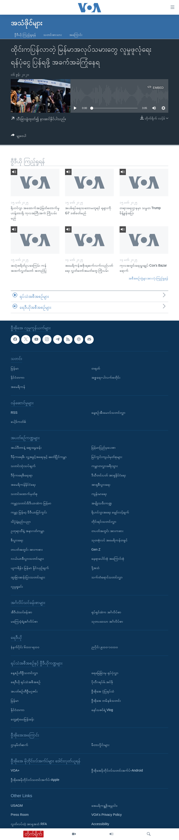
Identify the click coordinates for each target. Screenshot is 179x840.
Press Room (20, 814)
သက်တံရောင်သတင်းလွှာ (107, 577)
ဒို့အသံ (95, 568)
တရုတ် (95, 368)
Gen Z (95, 549)
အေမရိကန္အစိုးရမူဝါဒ (104, 805)
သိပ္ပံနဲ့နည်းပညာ (21, 521)
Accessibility (100, 824)
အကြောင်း (75, 35)
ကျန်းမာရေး (99, 494)
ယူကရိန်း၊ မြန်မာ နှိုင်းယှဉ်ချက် (30, 568)
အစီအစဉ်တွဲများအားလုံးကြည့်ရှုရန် (148, 278)
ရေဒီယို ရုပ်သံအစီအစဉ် (26, 682)
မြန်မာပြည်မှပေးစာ (103, 447)
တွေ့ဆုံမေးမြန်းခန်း (22, 719)
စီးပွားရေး (17, 540)
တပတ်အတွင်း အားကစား (27, 549)
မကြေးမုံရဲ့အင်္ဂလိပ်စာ (24, 621)
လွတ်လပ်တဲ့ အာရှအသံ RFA (29, 824)
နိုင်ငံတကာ (17, 377)
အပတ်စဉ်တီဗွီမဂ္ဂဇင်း (24, 691)
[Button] (18, 136)
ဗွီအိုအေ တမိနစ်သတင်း (106, 700)
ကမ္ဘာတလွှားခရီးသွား (104, 466)
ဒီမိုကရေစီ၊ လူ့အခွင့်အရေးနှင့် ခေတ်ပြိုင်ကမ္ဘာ (39, 457)
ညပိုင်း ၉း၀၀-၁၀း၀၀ (104, 647)
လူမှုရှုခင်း (17, 586)
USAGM (17, 805)
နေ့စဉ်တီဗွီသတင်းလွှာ (24, 673)
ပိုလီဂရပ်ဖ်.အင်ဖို (102, 682)
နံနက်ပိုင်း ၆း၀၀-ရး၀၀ (25, 647)
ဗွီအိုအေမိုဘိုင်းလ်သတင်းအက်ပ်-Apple (35, 780)
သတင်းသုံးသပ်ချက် (23, 466)
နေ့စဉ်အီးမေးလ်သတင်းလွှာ (108, 412)
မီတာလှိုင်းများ (100, 745)
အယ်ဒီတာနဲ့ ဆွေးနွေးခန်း (26, 447)
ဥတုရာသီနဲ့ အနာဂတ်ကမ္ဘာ (27, 531)
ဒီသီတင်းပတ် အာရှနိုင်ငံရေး (108, 475)
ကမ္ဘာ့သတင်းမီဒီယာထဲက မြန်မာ (31, 503)
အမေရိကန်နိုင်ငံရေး (23, 484)
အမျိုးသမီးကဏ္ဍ (101, 503)
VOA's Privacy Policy (106, 814)
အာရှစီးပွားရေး (100, 484)
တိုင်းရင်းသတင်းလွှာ (103, 521)
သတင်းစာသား (52, 35)
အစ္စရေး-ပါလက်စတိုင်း (105, 377)
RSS (14, 412)
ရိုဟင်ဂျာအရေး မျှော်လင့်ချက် (110, 512)
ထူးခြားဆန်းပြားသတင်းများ (28, 577)
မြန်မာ (15, 368)
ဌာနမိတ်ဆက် (19, 745)
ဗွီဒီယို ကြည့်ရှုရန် (25, 35)
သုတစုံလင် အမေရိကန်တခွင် (109, 540)
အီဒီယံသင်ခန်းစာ (21, 612)
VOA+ (15, 770)
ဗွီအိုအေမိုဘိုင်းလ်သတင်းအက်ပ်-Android (117, 770)
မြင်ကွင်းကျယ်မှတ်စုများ (106, 457)
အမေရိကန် (18, 387)
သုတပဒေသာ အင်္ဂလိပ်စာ (107, 621)
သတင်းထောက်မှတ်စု (24, 494)
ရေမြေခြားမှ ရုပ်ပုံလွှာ (104, 673)
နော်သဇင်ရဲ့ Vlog (102, 710)
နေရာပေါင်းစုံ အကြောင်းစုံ (107, 558)
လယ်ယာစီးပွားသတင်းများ (27, 558)
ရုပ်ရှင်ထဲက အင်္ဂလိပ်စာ (106, 612)
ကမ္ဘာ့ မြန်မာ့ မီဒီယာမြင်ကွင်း (29, 512)
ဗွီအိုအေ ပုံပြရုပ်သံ (102, 691)
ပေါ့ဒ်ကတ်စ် (18, 421)
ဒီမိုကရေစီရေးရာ (22, 475)
